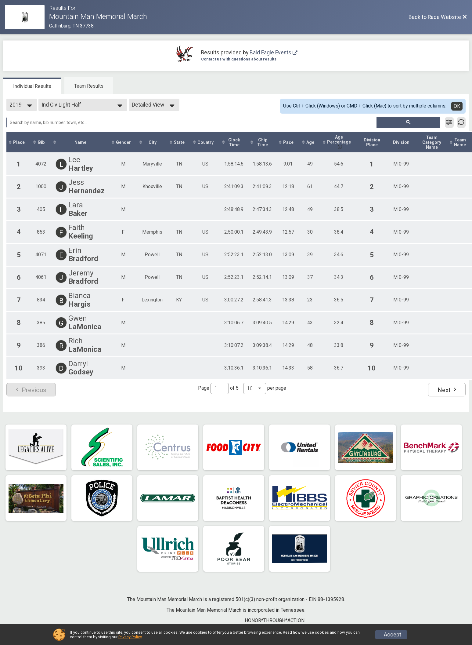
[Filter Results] (449, 122)
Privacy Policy (130, 637)
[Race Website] (27, 17)
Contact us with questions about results (238, 59)
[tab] (32, 86)
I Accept (391, 635)
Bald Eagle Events (270, 52)
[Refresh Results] (461, 122)
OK (457, 106)
